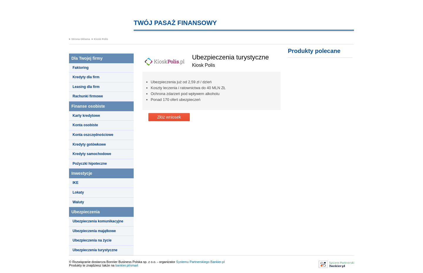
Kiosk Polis (101, 39)
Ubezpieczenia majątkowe (94, 231)
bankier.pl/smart (126, 265)
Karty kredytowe (86, 116)
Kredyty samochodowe (92, 154)
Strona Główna (80, 39)
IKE (75, 183)
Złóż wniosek (169, 117)
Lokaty (78, 192)
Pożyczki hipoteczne (90, 164)
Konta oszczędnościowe (93, 135)
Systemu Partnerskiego (193, 262)
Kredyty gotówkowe (89, 144)
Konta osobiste (85, 125)
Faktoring (81, 68)
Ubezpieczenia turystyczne (95, 250)
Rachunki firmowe (88, 96)
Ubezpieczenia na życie (92, 240)
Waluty (78, 202)
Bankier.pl (217, 262)
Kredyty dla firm (86, 77)
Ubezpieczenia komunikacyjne (98, 221)
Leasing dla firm (86, 87)
